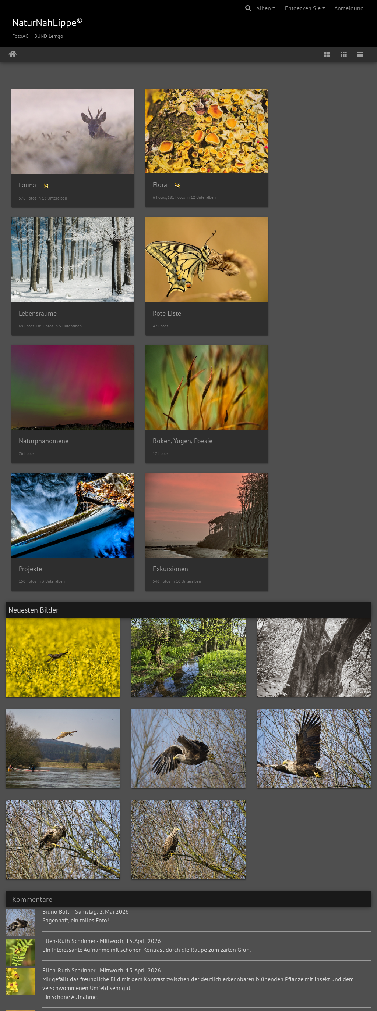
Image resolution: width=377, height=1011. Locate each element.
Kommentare (30, 746)
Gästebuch (180, 961)
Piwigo (169, 995)
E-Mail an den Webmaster (214, 995)
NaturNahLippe (90, 961)
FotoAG (20, 36)
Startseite (12, 54)
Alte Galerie (137, 961)
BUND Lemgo (289, 961)
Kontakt (253, 961)
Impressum (221, 961)
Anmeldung (349, 8)
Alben (263, 8)
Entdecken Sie (303, 8)
